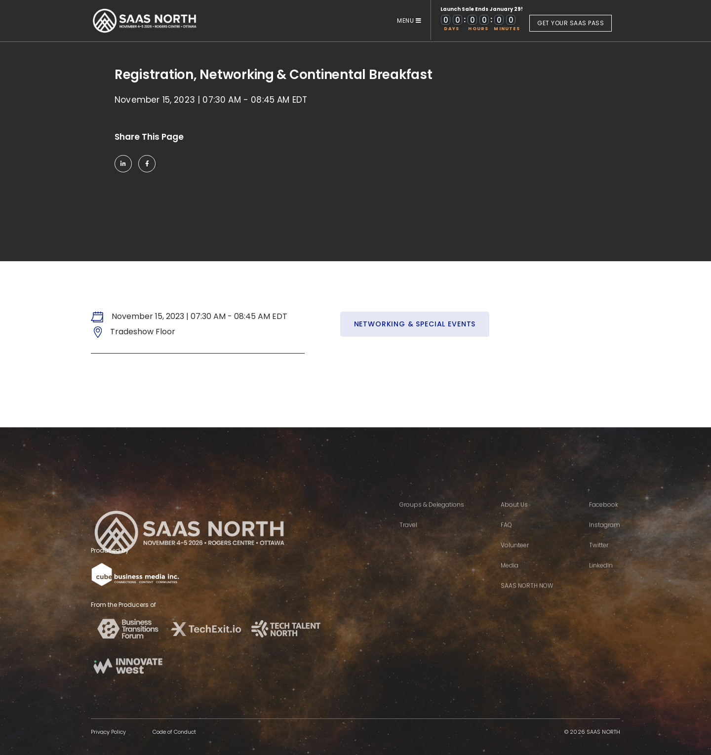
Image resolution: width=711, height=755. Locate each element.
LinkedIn (601, 578)
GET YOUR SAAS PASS (570, 23)
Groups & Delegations (431, 518)
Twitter (598, 558)
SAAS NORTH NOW (527, 599)
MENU (409, 20)
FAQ (506, 538)
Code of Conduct (174, 732)
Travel (408, 538)
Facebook (603, 518)
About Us (514, 518)
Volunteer (515, 558)
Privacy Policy (108, 732)
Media (509, 578)
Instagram (604, 538)
